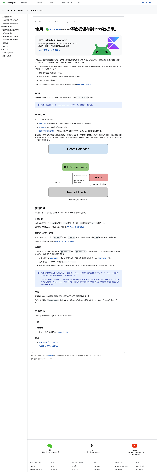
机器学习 (54, 469)
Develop (6, 10)
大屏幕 (74, 466)
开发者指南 (118, 469)
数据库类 (42, 124)
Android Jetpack (55, 29)
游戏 (52, 466)
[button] (13, 26)
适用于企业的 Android (37, 469)
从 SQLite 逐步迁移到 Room (49, 346)
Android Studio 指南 (121, 466)
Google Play (65, 2)
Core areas (18, 10)
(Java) (60, 332)
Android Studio (147, 2)
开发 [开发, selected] (51, 2)
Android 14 (97, 469)
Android (32, 466)
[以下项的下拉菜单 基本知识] (30, 2)
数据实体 (42, 127)
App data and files (35, 10)
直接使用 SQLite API (84, 84)
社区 (79, 2)
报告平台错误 (140, 466)
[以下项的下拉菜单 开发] (56, 2)
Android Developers (41, 22)
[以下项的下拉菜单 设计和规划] (45, 2)
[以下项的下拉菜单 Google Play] (72, 2)
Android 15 (96, 466)
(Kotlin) (65, 332)
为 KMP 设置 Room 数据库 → (49, 50)
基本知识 (24, 2)
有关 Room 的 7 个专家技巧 (49, 342)
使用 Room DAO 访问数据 (64, 241)
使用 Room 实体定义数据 (75, 227)
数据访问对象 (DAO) (46, 131)
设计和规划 (38, 2)
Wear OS (75, 469)
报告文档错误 (140, 469)
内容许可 (50, 355)
